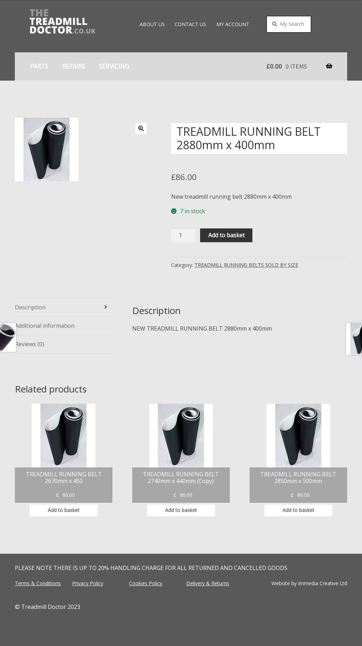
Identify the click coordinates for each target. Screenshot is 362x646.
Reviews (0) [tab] (29, 344)
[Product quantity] (183, 235)
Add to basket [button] (64, 510)
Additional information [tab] (45, 326)
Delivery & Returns (207, 583)
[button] (141, 128)
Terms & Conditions (38, 583)
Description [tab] (30, 307)
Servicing (114, 66)
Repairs (73, 66)
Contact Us (190, 24)
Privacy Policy (87, 583)
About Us (152, 24)
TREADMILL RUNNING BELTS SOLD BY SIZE (246, 265)
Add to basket (226, 235)
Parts (39, 66)
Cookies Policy (145, 583)
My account (232, 24)
